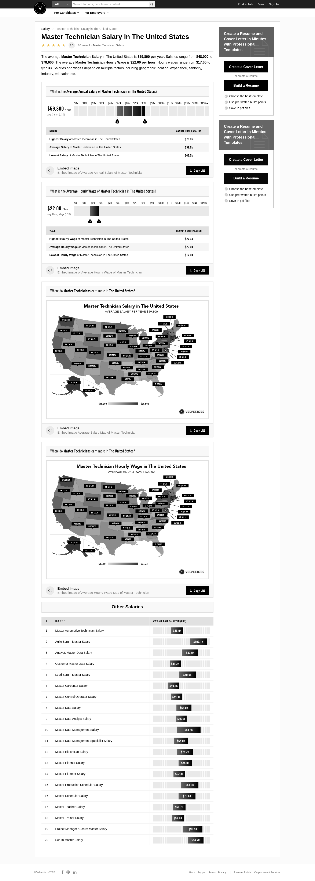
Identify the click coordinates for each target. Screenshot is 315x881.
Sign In (274, 4)
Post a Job (245, 4)
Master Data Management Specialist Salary (83, 740)
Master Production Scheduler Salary (79, 785)
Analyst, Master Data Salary (73, 652)
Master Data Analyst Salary (73, 718)
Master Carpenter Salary (71, 685)
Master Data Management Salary (77, 729)
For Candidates (67, 12)
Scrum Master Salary (69, 840)
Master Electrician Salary (71, 751)
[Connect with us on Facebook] (62, 872)
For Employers (96, 12)
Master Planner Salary (70, 762)
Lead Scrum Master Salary (72, 674)
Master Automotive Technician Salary (79, 630)
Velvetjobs (40, 8)
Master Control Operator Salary (75, 696)
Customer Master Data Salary (74, 663)
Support (201, 872)
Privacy (222, 872)
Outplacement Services (267, 872)
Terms (212, 872)
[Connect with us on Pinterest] (68, 872)
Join (261, 4)
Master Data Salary (68, 707)
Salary (45, 29)
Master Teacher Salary (70, 807)
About (191, 872)
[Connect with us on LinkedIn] (75, 872)
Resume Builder (243, 872)
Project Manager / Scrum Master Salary (81, 829)
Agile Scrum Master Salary (72, 641)
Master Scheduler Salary (71, 796)
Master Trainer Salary (69, 818)
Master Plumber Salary (70, 774)
